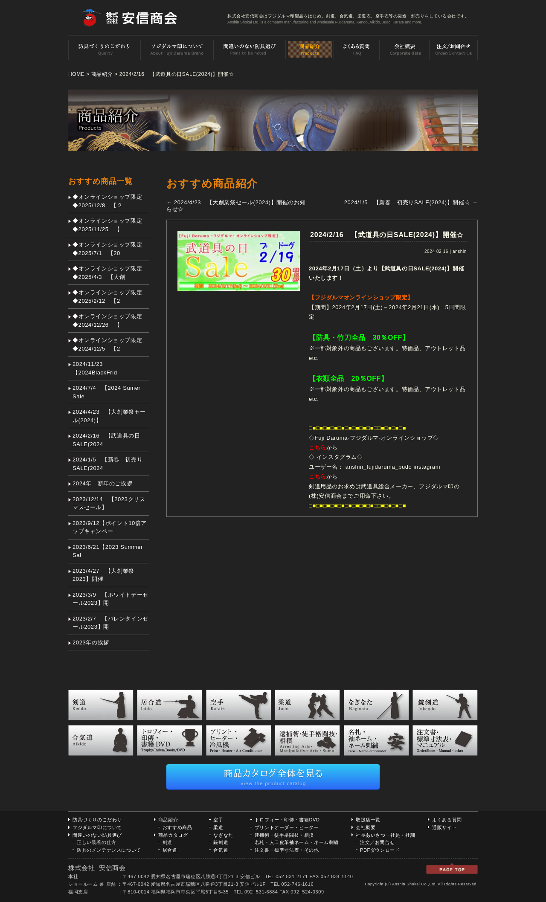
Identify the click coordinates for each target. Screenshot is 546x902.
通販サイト (444, 827)
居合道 (170, 850)
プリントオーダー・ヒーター (287, 827)
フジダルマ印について (97, 827)
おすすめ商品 (177, 827)
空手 (218, 819)
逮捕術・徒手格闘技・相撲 (284, 835)
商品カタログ (173, 835)
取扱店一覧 (368, 819)
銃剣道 (220, 842)
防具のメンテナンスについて (109, 850)
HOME (76, 74)
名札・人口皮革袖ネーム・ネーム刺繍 (297, 842)
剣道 (167, 842)
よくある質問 (447, 819)
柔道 (218, 827)
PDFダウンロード (380, 850)
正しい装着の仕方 (96, 842)
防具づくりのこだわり (97, 819)
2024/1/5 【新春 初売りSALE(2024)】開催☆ (411, 202)
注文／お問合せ (377, 842)
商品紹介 (102, 74)
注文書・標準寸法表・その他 (287, 850)
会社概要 (365, 827)
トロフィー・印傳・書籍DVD (287, 819)
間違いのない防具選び (97, 835)
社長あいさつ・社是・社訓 (385, 835)
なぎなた (223, 835)
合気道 (220, 850)
